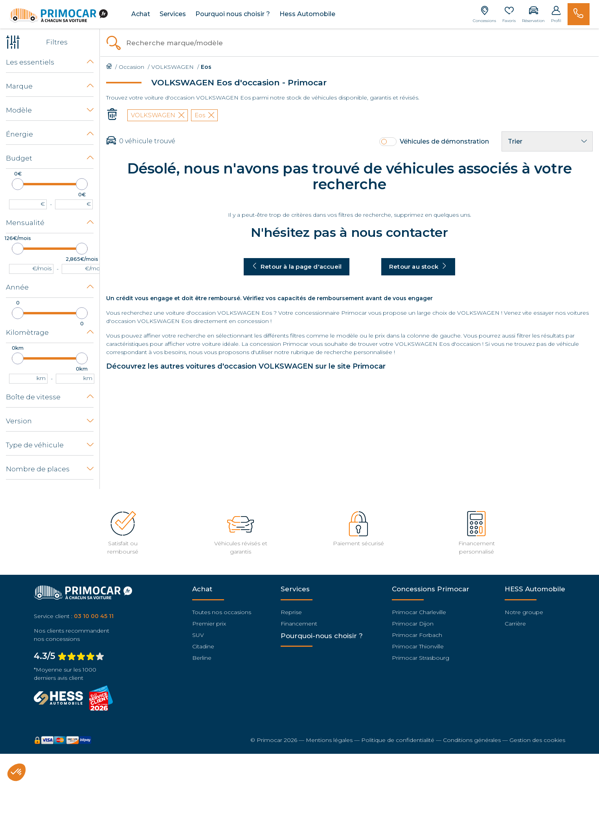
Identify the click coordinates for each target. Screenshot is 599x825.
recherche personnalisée (358, 352)
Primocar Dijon (413, 623)
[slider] (18, 184)
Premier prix (209, 623)
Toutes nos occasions (221, 612)
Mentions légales (329, 740)
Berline (201, 657)
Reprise (291, 612)
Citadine (203, 646)
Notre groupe (524, 612)
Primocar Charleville (419, 612)
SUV (198, 635)
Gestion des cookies (537, 740)
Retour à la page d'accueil (297, 266)
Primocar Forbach (417, 635)
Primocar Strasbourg (420, 657)
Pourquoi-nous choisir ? (322, 636)
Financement (299, 623)
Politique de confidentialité (397, 740)
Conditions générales (472, 740)
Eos (204, 115)
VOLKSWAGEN (157, 115)
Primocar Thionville (418, 646)
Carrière (515, 623)
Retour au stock (418, 266)
